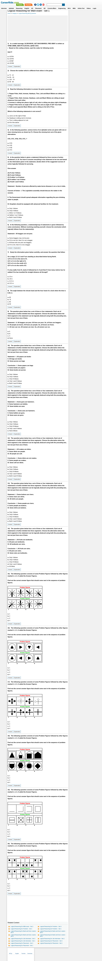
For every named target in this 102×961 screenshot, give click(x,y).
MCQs (71, 13)
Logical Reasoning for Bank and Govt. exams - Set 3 (52, 931)
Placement (38, 6)
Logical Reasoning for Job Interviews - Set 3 (23, 938)
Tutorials (84, 13)
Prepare (56, 2)
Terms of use (50, 951)
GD (32, 6)
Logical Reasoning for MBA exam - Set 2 (22, 926)
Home (9, 13)
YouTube (63, 951)
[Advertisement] (37, 28)
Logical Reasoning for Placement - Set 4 (51, 941)
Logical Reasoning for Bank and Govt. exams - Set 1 (52, 935)
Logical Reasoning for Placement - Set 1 (22, 945)
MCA (69, 6)
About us (34, 951)
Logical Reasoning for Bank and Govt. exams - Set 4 (23, 931)
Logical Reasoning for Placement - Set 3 (22, 943)
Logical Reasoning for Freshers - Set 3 (50, 926)
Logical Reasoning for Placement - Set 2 (51, 943)
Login (94, 6)
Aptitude (11, 6)
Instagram (70, 951)
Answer (10, 66)
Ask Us (57, 951)
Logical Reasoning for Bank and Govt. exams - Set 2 (23, 935)
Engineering (62, 6)
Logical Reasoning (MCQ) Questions (27, 13)
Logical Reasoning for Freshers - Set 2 (21, 928)
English (26, 6)
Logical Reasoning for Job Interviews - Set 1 (23, 941)
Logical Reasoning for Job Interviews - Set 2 (52, 938)
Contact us (42, 951)
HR (44, 6)
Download (90, 13)
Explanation (17, 66)
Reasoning (19, 6)
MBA (74, 6)
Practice (64, 2)
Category (14, 13)
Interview (4, 6)
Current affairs (52, 6)
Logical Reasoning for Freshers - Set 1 (50, 928)
